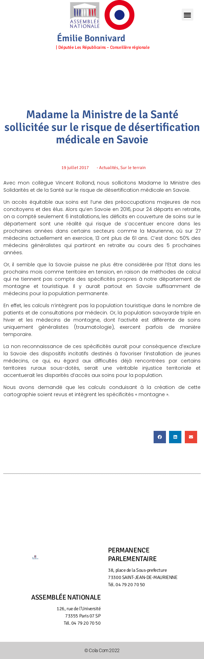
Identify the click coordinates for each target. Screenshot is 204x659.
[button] (187, 15)
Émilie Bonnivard (91, 38)
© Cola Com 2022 (101, 650)
